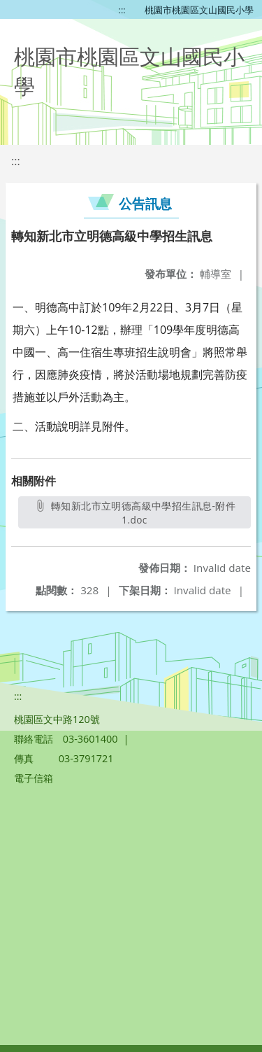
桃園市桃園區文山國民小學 (199, 9)
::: (122, 9)
